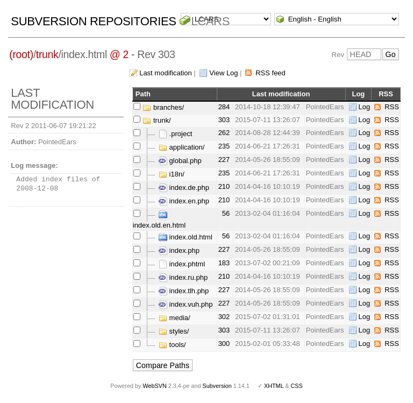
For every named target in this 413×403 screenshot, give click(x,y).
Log (365, 107)
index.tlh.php (184, 291)
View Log (223, 73)
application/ (181, 147)
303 (224, 120)
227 (224, 159)
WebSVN (154, 386)
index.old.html (185, 237)
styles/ (174, 331)
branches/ (163, 107)
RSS (391, 107)
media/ (174, 318)
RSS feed (270, 73)
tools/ (172, 345)
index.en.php (184, 201)
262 (224, 133)
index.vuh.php (186, 304)
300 (224, 344)
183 (224, 263)
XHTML (273, 386)
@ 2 (119, 54)
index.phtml (182, 264)
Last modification (165, 73)
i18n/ (171, 174)
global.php (180, 161)
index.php (179, 250)
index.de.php (184, 187)
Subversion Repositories (93, 21)
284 (224, 107)
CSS (297, 386)
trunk (47, 54)
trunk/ (156, 120)
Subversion (217, 386)
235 (224, 146)
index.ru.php (183, 277)
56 (226, 213)
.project (175, 134)
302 (224, 317)
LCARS (210, 21)
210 (224, 186)
